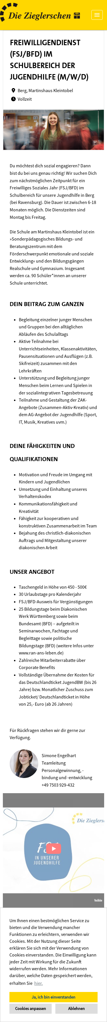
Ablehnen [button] (76, 1008)
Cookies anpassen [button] (30, 1008)
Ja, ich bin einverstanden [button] (53, 997)
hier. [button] (38, 983)
